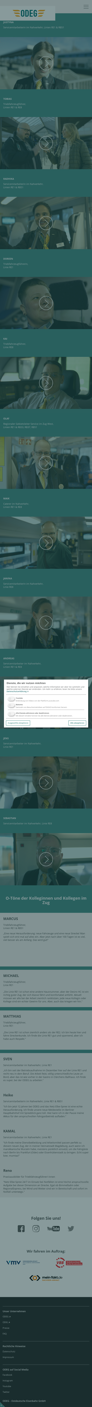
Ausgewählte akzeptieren (18, 723)
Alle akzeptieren (77, 723)
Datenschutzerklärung (17, 691)
